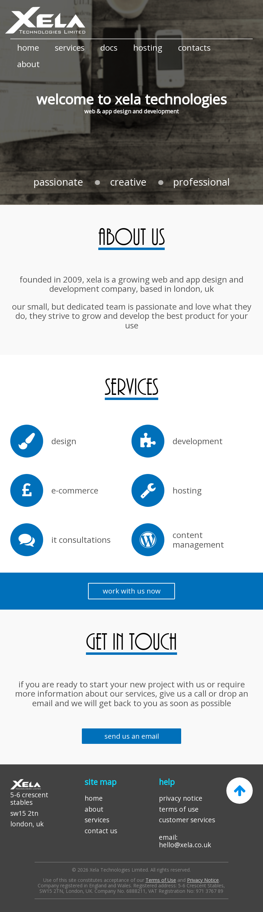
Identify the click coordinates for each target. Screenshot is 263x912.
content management (198, 539)
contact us (101, 830)
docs (108, 47)
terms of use (179, 809)
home (28, 47)
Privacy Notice (203, 880)
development (198, 441)
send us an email (131, 736)
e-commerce (74, 490)
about (28, 64)
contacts (194, 47)
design (63, 441)
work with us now (132, 591)
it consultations (81, 540)
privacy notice (180, 798)
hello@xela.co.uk (185, 844)
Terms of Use (161, 880)
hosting (147, 47)
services (70, 47)
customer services (187, 819)
